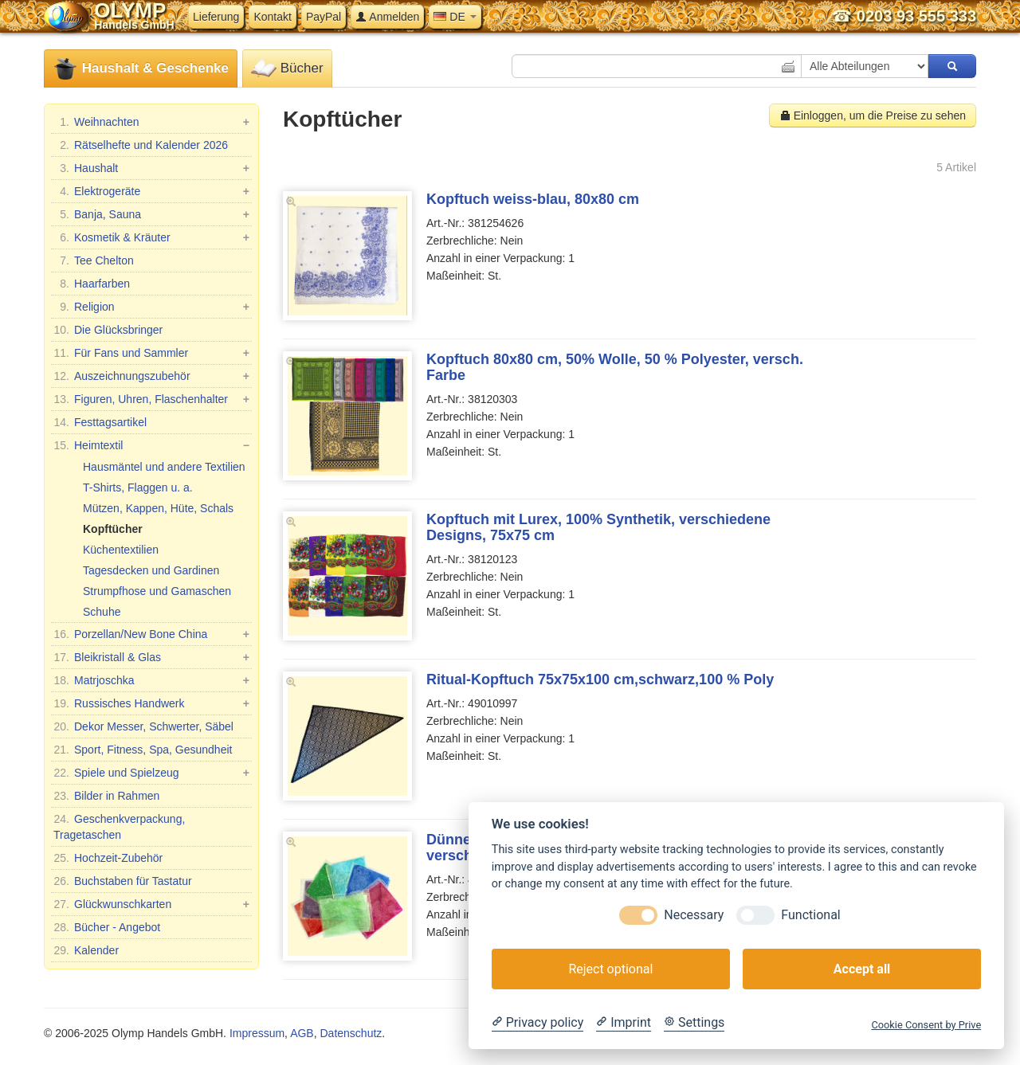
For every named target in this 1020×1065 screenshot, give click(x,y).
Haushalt (151, 168)
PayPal (323, 16)
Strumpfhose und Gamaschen (157, 591)
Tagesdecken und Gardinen (151, 570)
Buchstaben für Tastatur (122, 881)
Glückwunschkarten (151, 904)
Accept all (862, 969)
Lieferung (216, 16)
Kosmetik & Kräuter (151, 237)
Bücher (287, 69)
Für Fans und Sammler (151, 353)
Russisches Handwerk (151, 703)
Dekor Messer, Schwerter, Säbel (143, 726)
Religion (151, 307)
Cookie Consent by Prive (926, 1025)
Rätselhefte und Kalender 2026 (140, 145)
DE (455, 16)
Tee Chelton (93, 260)
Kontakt (272, 16)
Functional (810, 914)
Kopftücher (113, 529)
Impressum (257, 1033)
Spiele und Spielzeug (151, 773)
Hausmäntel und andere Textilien (164, 466)
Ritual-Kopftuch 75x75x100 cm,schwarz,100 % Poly (600, 679)
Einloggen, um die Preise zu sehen (872, 115)
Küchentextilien (121, 549)
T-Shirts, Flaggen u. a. (138, 487)
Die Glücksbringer (108, 330)
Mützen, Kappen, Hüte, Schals (158, 508)
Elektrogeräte (151, 191)
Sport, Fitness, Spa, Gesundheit (142, 750)
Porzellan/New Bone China (151, 634)
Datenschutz (351, 1033)
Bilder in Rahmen (106, 796)
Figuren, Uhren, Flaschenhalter (151, 399)
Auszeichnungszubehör (151, 376)
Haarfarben (91, 284)
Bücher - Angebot (106, 927)
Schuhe (101, 611)
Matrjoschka (151, 680)
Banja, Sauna (151, 214)
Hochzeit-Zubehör (108, 858)
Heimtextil (151, 445)
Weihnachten (151, 122)
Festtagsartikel (100, 422)
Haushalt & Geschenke (141, 69)
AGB (302, 1033)
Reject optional (610, 969)
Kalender (86, 950)
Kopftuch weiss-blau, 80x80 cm (532, 199)
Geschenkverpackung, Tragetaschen (119, 826)
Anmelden (387, 16)
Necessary (694, 914)
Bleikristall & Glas (151, 657)
